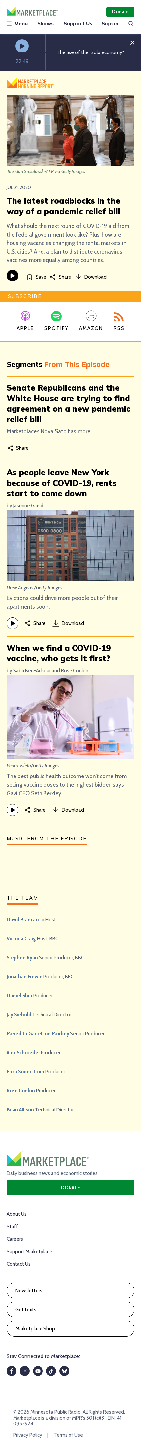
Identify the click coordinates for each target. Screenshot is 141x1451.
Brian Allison (20, 1110)
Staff (12, 1227)
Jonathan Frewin (24, 977)
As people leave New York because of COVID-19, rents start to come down (62, 482)
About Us (17, 1214)
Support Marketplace (29, 1251)
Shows (45, 23)
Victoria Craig (21, 939)
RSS (119, 321)
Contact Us (19, 1264)
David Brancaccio (25, 919)
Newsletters (28, 1291)
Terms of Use (68, 1435)
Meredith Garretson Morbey (38, 1034)
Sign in (110, 23)
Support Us (78, 23)
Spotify (56, 321)
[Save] (36, 277)
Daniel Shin (19, 996)
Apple (25, 321)
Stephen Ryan (22, 958)
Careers (15, 1239)
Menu (17, 23)
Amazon (91, 320)
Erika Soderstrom (25, 1072)
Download (91, 277)
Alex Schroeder (23, 1053)
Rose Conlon (21, 1091)
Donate (120, 12)
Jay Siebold (19, 1015)
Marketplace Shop (35, 1329)
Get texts (25, 1310)
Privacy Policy (27, 1435)
